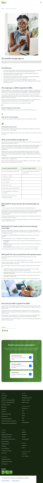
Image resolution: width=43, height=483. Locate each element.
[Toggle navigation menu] (41, 2)
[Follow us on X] (7, 330)
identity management (28, 231)
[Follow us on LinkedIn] (3, 330)
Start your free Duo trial (34, 318)
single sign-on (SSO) (26, 99)
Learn (2, 8)
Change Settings (15, 481)
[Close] (34, 478)
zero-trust (21, 219)
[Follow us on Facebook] (5, 330)
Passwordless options (7, 272)
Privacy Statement (5, 481)
